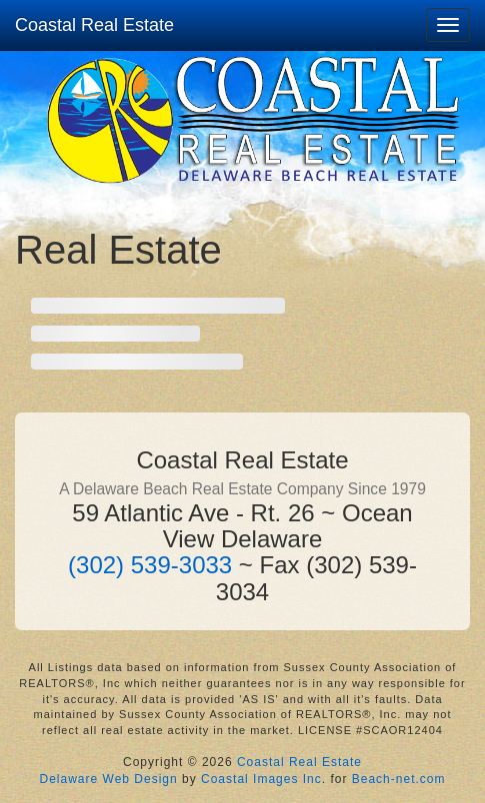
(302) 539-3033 (150, 564)
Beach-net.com (399, 779)
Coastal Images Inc (261, 779)
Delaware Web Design (109, 779)
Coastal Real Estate (94, 25)
